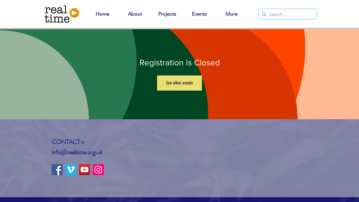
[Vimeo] (70, 169)
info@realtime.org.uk (77, 152)
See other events (179, 83)
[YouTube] (84, 169)
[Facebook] (57, 169)
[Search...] (287, 14)
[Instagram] (98, 169)
